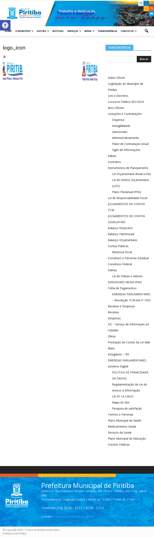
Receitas (113, 312)
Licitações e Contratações (125, 114)
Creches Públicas (119, 444)
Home (8, 30)
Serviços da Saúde (120, 432)
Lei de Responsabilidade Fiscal (127, 198)
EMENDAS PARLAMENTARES (127, 360)
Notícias (58, 30)
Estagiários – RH (118, 354)
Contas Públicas (118, 246)
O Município (24, 30)
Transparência (107, 30)
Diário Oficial (116, 78)
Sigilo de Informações (126, 150)
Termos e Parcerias (120, 414)
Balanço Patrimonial (121, 234)
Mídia (89, 30)
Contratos (114, 162)
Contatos (129, 30)
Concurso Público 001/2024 (126, 102)
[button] (146, 31)
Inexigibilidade (121, 126)
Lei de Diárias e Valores (127, 276)
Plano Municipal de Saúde (124, 420)
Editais (112, 156)
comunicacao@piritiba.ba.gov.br (73, 516)
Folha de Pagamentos (122, 288)
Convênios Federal (120, 264)
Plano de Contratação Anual (130, 144)
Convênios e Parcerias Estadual (128, 258)
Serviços (74, 30)
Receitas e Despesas (121, 306)
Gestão (43, 30)
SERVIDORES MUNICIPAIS (125, 282)
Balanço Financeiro (120, 228)
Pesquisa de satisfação (127, 408)
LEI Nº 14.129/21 (123, 396)
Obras (112, 336)
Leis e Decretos (118, 96)
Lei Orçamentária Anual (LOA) (131, 174)
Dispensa (118, 120)
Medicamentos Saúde (122, 426)
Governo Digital (118, 366)
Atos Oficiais (116, 108)
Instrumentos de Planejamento (128, 168)
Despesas (114, 318)
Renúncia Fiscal (122, 252)
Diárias (112, 270)
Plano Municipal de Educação (127, 438)
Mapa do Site (120, 402)
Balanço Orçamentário (122, 240)
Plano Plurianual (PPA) (126, 192)
